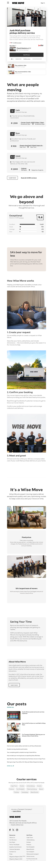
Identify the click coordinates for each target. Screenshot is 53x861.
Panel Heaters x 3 (23, 48)
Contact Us (12, 851)
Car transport (30, 851)
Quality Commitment (15, 847)
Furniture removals (32, 859)
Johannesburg (30, 840)
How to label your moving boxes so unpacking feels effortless (23, 755)
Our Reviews (12, 840)
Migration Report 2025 (15, 859)
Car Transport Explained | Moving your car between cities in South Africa (33, 735)
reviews (21, 218)
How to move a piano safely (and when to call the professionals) (24, 746)
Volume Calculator (14, 849)
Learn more (14, 685)
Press (10, 854)
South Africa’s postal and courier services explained (33, 712)
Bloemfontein (30, 849)
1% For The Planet (14, 844)
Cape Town (30, 837)
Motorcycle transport (33, 854)
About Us (12, 837)
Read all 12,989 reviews (29, 178)
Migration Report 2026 (17, 856)
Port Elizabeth (30, 847)
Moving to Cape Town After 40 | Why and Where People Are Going (25, 762)
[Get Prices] (26, 55)
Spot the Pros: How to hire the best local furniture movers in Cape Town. (26, 759)
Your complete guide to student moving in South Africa (21, 752)
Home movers (30, 856)
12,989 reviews (17, 42)
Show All (10, 707)
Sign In (43, 3)
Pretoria (29, 844)
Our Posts (12, 842)
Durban (29, 842)
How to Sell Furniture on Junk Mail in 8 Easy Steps (34, 723)
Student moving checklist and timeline (17, 749)
